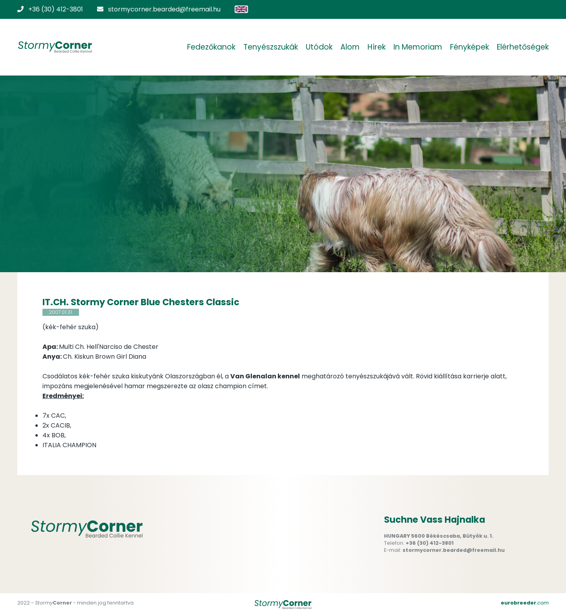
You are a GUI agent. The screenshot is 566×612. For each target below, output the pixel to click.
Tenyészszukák (270, 47)
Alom (350, 47)
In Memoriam (417, 47)
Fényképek (469, 47)
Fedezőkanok (211, 47)
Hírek (377, 47)
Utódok (319, 47)
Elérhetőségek (523, 47)
